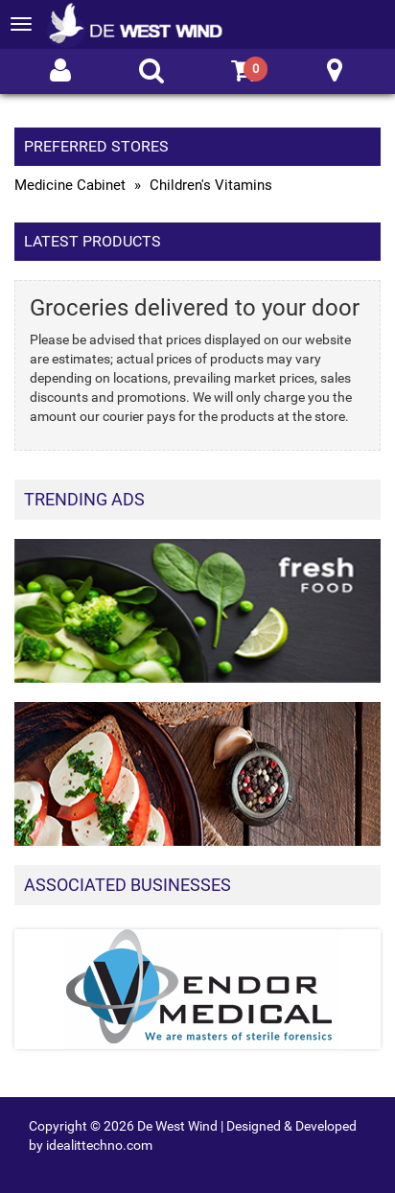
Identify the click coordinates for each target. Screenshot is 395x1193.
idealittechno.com (99, 1145)
